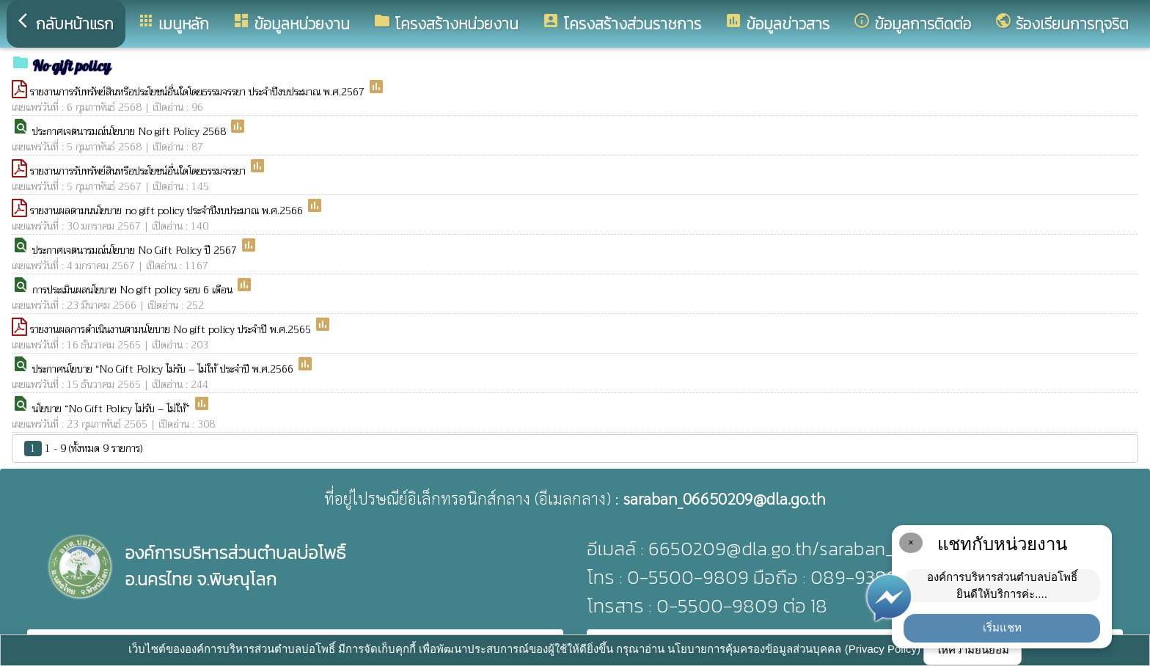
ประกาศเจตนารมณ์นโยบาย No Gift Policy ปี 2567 (136, 250)
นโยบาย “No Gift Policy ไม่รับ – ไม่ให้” (112, 408)
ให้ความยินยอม (972, 649)
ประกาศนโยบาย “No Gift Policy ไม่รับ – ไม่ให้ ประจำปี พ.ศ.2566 (164, 369)
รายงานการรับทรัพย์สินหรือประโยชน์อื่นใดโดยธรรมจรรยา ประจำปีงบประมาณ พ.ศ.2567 (198, 91)
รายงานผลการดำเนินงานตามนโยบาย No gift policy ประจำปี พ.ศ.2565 (172, 329)
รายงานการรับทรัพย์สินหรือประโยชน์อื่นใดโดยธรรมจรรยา (139, 171)
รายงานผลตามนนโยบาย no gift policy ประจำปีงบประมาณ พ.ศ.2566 (168, 210)
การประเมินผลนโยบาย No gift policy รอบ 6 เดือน (133, 290)
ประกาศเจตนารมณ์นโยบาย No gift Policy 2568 (130, 131)
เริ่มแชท (1002, 627)
